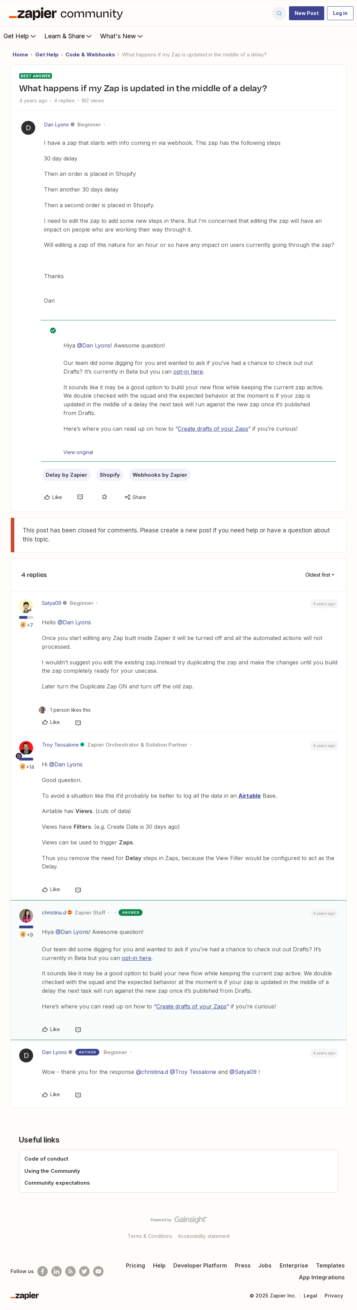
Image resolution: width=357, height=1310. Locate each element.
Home (20, 54)
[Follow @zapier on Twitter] (84, 1271)
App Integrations (322, 1277)
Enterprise (294, 1265)
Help (159, 1265)
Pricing (135, 1265)
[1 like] (65, 710)
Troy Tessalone (60, 744)
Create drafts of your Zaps (213, 428)
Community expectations (57, 1182)
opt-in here (188, 371)
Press (243, 1265)
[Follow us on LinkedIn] (56, 1271)
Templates (330, 1265)
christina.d (54, 912)
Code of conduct (46, 1158)
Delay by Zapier (66, 474)
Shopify (110, 474)
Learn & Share (68, 36)
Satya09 (51, 603)
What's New (122, 36)
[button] (306, 13)
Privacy (334, 1296)
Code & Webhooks (90, 54)
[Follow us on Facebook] (42, 1271)
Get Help (20, 36)
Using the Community (52, 1171)
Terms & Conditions (150, 1236)
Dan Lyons (56, 124)
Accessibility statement (204, 1236)
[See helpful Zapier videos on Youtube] (98, 1271)
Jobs (265, 1265)
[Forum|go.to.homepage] (67, 13)
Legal (310, 1296)
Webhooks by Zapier (159, 474)
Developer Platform (200, 1265)
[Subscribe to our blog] (70, 1271)
